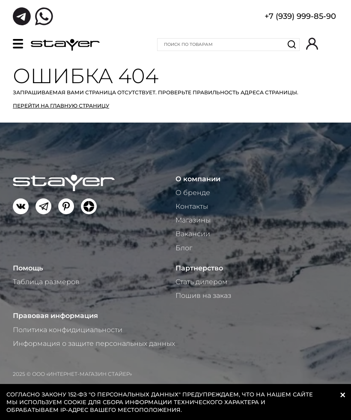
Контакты (192, 206)
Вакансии (193, 234)
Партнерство (199, 268)
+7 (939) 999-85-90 (300, 17)
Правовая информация (55, 316)
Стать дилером (202, 282)
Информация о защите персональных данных (94, 343)
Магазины (193, 220)
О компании (198, 179)
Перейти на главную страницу (61, 105)
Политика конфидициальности (67, 330)
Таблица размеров (46, 282)
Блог (184, 248)
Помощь (28, 268)
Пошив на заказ (203, 295)
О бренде (193, 193)
